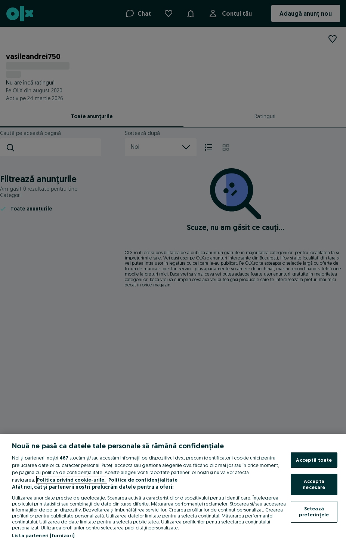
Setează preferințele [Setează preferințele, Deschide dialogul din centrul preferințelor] (314, 511)
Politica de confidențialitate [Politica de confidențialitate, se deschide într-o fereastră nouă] (142, 480)
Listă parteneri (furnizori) (43, 535)
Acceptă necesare (314, 484)
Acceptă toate (314, 460)
